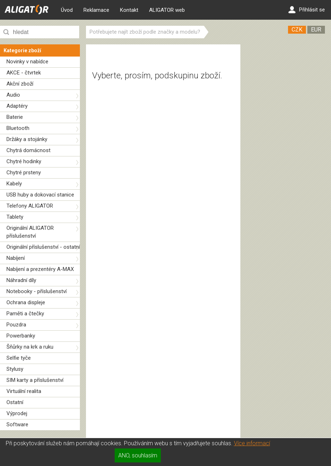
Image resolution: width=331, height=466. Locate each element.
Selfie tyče (18, 358)
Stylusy (14, 369)
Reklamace (96, 10)
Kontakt (129, 10)
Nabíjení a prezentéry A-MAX (40, 269)
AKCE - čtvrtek (23, 72)
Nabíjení (15, 258)
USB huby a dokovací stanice (40, 194)
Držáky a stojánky (26, 139)
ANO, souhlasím (137, 455)
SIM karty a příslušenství (34, 380)
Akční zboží (19, 84)
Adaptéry (17, 106)
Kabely (14, 183)
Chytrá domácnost (28, 150)
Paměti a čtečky (25, 313)
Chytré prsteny (23, 172)
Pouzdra (16, 324)
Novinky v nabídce (27, 61)
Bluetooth (17, 128)
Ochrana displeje (25, 302)
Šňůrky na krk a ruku (29, 347)
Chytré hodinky (23, 161)
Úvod (67, 10)
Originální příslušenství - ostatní (43, 247)
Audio (13, 95)
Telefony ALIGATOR (29, 206)
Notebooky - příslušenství (36, 291)
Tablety (14, 217)
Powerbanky (20, 335)
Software (17, 424)
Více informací (252, 443)
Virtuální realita (23, 391)
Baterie (14, 117)
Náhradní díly (21, 280)
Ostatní (14, 402)
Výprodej (16, 413)
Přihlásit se (306, 9)
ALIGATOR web (167, 10)
